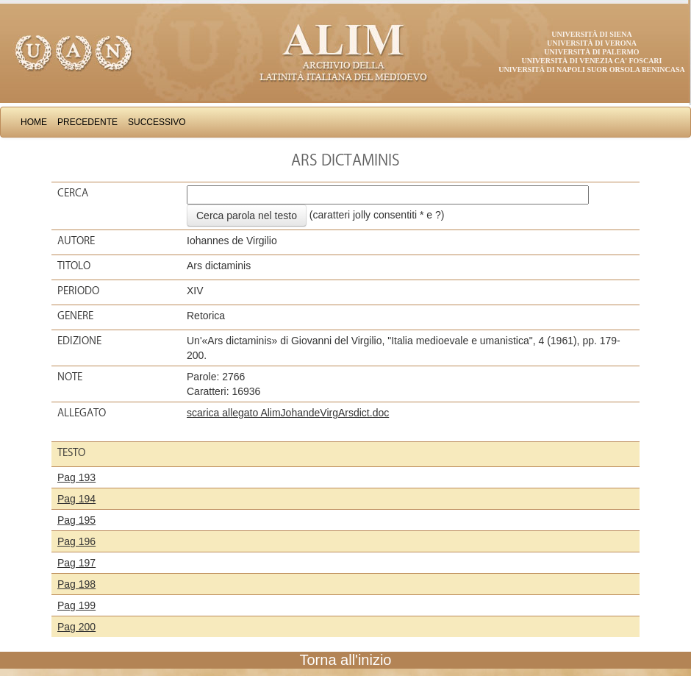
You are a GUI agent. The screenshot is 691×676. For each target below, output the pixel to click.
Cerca (72, 193)
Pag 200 (76, 627)
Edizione (79, 340)
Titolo (73, 265)
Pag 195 (76, 520)
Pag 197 (76, 563)
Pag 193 (76, 477)
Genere (75, 315)
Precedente (87, 122)
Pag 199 (76, 605)
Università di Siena (591, 34)
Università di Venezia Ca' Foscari (592, 61)
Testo (71, 452)
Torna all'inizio (346, 660)
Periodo (78, 290)
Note (69, 376)
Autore (76, 240)
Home (34, 122)
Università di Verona (592, 43)
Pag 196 (76, 541)
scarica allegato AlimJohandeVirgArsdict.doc (288, 413)
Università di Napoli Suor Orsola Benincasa (591, 69)
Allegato (81, 413)
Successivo (157, 122)
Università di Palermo (591, 52)
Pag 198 (76, 584)
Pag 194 (76, 499)
